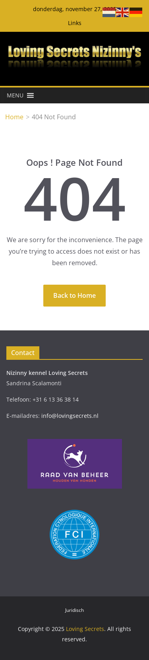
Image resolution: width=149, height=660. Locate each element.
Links (74, 23)
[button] (15, 95)
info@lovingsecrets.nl (70, 415)
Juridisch (74, 610)
